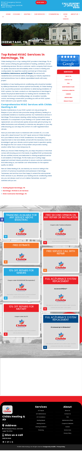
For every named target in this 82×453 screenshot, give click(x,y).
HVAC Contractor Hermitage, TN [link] (15, 194)
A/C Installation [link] (41, 419)
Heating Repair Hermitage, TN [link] (14, 188)
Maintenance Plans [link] (68, 87)
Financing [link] (41, 432)
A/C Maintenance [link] (41, 416)
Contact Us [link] (68, 80)
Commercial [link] (54, 14)
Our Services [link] (39, 14)
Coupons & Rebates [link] (68, 90)
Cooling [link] (16, 14)
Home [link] (8, 14)
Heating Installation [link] (41, 429)
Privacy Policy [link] (68, 101)
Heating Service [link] (41, 426)
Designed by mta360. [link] (49, 449)
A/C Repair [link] (41, 413)
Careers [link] (68, 94)
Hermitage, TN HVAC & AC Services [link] (15, 191)
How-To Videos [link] (65, 16)
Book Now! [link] (41, 2)
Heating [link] (27, 14)
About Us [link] (74, 14)
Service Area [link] (68, 98)
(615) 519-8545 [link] (6, 441)
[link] (2, 220)
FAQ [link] (68, 83)
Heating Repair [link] (41, 423)
